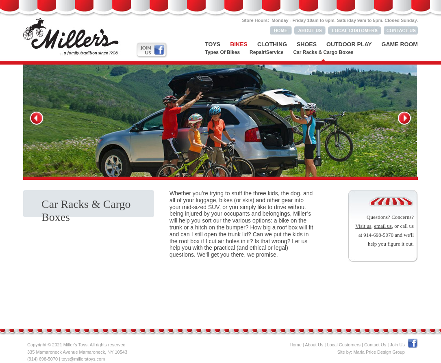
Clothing (272, 44)
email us (383, 226)
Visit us (363, 226)
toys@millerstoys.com (83, 359)
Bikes (239, 44)
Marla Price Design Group (379, 352)
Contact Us (375, 344)
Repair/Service (266, 52)
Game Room (400, 44)
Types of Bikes (222, 52)
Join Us (397, 344)
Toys (212, 44)
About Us (314, 344)
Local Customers (344, 344)
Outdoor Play (349, 44)
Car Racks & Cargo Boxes (323, 52)
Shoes (307, 44)
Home (295, 344)
